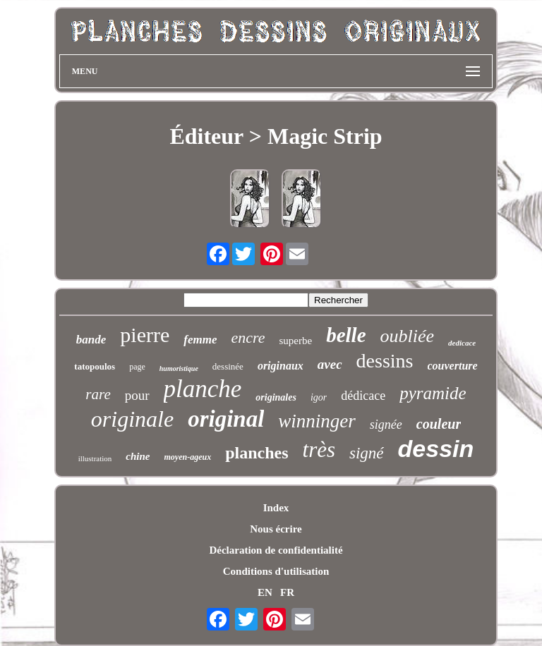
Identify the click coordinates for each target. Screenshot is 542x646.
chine (138, 456)
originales (275, 397)
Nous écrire (275, 529)
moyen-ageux (188, 457)
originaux (280, 366)
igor (319, 397)
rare (97, 394)
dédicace (363, 396)
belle (346, 335)
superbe (296, 340)
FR (287, 592)
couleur (438, 424)
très (319, 449)
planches (256, 453)
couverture (453, 366)
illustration (95, 458)
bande (91, 339)
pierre (144, 334)
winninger (317, 421)
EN (265, 592)
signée (386, 425)
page (137, 367)
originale (132, 419)
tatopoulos (94, 366)
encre (248, 337)
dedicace (462, 343)
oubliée (407, 336)
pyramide (432, 393)
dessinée (227, 366)
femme (200, 339)
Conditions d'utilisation (276, 571)
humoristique (178, 368)
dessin (436, 448)
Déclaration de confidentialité (275, 550)
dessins (385, 361)
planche (203, 389)
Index (276, 507)
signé (366, 453)
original (226, 419)
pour (137, 395)
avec (330, 364)
